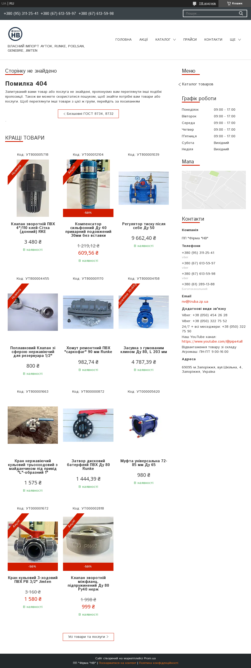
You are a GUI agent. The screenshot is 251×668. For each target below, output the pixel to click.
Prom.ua (150, 658)
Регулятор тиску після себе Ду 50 (143, 226)
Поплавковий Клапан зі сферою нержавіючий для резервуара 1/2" (32, 352)
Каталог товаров (197, 84)
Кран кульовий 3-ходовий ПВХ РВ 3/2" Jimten (33, 580)
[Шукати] (241, 13)
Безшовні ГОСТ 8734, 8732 (90, 113)
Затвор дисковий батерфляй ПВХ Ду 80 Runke (88, 465)
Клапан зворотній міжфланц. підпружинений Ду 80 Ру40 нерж (88, 583)
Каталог (163, 39)
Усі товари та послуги (86, 636)
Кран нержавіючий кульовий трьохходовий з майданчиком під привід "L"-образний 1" (33, 466)
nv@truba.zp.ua (195, 301)
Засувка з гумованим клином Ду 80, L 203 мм (143, 350)
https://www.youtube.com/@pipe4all (212, 341)
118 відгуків (207, 3)
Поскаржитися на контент (117, 663)
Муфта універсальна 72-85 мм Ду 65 (143, 463)
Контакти (213, 39)
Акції (143, 39)
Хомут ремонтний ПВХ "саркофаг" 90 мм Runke (88, 350)
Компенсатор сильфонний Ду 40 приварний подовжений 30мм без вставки (88, 229)
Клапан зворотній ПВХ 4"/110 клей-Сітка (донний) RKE (33, 228)
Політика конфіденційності (158, 663)
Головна (124, 39)
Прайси (190, 39)
